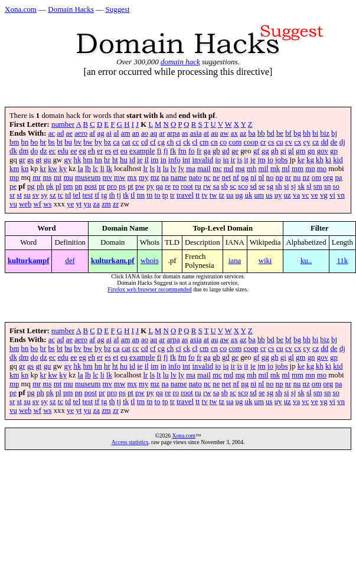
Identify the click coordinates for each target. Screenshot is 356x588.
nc (207, 177)
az (243, 133)
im (155, 160)
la (80, 169)
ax (234, 133)
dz (43, 151)
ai (109, 133)
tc (60, 195)
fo (191, 151)
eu (124, 151)
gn (311, 151)
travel (185, 195)
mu (68, 177)
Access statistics (130, 442)
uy (278, 195)
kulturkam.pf (113, 261)
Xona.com (21, 9)
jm (261, 160)
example (142, 151)
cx (297, 142)
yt (78, 204)
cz (315, 142)
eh (91, 151)
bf (288, 133)
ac (51, 133)
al (116, 133)
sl (309, 186)
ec (52, 151)
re (168, 186)
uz (287, 195)
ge (235, 151)
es (107, 151)
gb (216, 151)
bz (107, 142)
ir (233, 160)
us (269, 195)
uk (249, 195)
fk (173, 151)
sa (216, 186)
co (223, 142)
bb (261, 133)
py (150, 186)
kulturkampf (28, 261)
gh (275, 151)
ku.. (306, 261)
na (164, 177)
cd (144, 142)
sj (293, 186)
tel (76, 195)
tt (197, 195)
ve (314, 195)
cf (153, 142)
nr (288, 177)
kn (25, 169)
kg (310, 160)
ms (47, 177)
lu (166, 169)
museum (87, 177)
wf (38, 204)
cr (263, 142)
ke (301, 160)
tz (221, 195)
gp (334, 151)
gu (47, 160)
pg (31, 186)
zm (106, 204)
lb (88, 169)
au (214, 133)
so (336, 186)
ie (139, 160)
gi (283, 151)
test (87, 195)
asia (196, 133)
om (316, 177)
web (25, 204)
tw (213, 195)
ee (73, 151)
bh (307, 133)
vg (324, 195)
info (174, 160)
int (186, 160)
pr (102, 186)
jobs (281, 160)
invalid (202, 160)
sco (243, 186)
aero (80, 133)
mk (275, 169)
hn (98, 160)
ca (116, 142)
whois (150, 261)
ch (170, 142)
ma (190, 169)
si (286, 186)
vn (341, 195)
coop (251, 142)
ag (100, 133)
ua (229, 195)
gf (256, 151)
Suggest (117, 9)
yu (88, 204)
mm (297, 169)
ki (328, 160)
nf (236, 177)
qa (159, 186)
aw (224, 133)
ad (60, 133)
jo (270, 160)
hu (124, 160)
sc (233, 186)
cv (288, 142)
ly (181, 169)
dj (342, 142)
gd (226, 151)
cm (204, 142)
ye (70, 204)
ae (69, 133)
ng (245, 177)
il (147, 160)
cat (126, 142)
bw (88, 142)
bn (25, 142)
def (70, 261)
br (43, 142)
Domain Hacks (71, 9)
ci (178, 142)
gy (67, 160)
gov (322, 151)
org (328, 177)
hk (77, 160)
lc (95, 169)
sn (327, 186)
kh (320, 160)
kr (43, 169)
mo (321, 169)
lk (109, 169)
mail (204, 169)
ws (47, 204)
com (234, 142)
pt (130, 186)
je (253, 160)
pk (50, 186)
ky (63, 169)
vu (13, 204)
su (27, 195)
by (98, 142)
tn (149, 195)
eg (82, 151)
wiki (265, 261)
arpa (173, 133)
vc (305, 195)
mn (310, 169)
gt (38, 160)
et (115, 151)
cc (135, 142)
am (125, 133)
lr (145, 169)
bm (14, 142)
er (100, 151)
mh (251, 169)
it (246, 160)
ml (286, 169)
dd (324, 142)
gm (300, 151)
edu (62, 151)
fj (166, 151)
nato (195, 177)
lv (174, 169)
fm (182, 151)
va (296, 195)
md (228, 169)
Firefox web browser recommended (149, 289)
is (240, 160)
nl (261, 177)
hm (87, 160)
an (135, 133)
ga (207, 151)
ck (186, 142)
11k (342, 261)
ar (162, 133)
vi (332, 195)
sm (317, 186)
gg (265, 151)
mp (14, 177)
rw (207, 186)
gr (22, 160)
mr (36, 177)
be (279, 133)
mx (132, 177)
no (270, 177)
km (14, 169)
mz (155, 177)
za (96, 204)
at (206, 133)
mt (58, 177)
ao (144, 133)
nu (297, 177)
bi (315, 133)
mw (119, 177)
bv (77, 142)
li (102, 169)
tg (104, 195)
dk (13, 151)
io (218, 160)
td (68, 195)
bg (297, 133)
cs (271, 142)
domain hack (180, 61)
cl (194, 142)
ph (40, 186)
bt (60, 142)
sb (224, 186)
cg (161, 142)
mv (107, 177)
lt (158, 169)
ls (152, 169)
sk (301, 186)
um (259, 195)
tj (119, 195)
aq (153, 133)
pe (13, 186)
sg (270, 186)
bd (271, 133)
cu (279, 142)
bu (68, 142)
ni (253, 177)
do (34, 151)
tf (96, 195)
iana (234, 261)
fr (199, 151)
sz (53, 195)
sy (44, 195)
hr (107, 160)
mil (264, 169)
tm (141, 195)
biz (324, 133)
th (112, 195)
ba (252, 133)
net (226, 177)
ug (239, 195)
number (62, 124)
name (179, 177)
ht (115, 160)
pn (79, 186)
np (279, 177)
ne (216, 177)
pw (140, 186)
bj (334, 133)
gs (30, 160)
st (19, 195)
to (158, 195)
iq (225, 160)
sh (278, 186)
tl (132, 195)
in (163, 160)
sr (12, 195)
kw (52, 169)
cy (307, 142)
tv (205, 195)
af (92, 133)
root (187, 186)
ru (198, 186)
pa (338, 177)
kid (337, 160)
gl (291, 151)
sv (35, 195)
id (132, 160)
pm (68, 186)
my (143, 177)
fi (159, 151)
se (262, 186)
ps (122, 186)
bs (51, 142)
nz (305, 177)
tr (172, 195)
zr (116, 204)
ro (175, 186)
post (90, 186)
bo (34, 142)
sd (253, 186)
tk (126, 195)
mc (217, 169)
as (185, 133)
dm (23, 151)
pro (112, 186)
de (333, 142)
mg (239, 169)
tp (165, 195)
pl (58, 186)
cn (214, 142)
